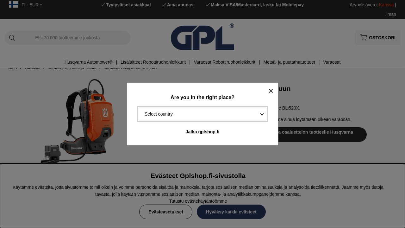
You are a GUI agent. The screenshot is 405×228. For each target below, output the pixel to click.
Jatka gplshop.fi (203, 131)
